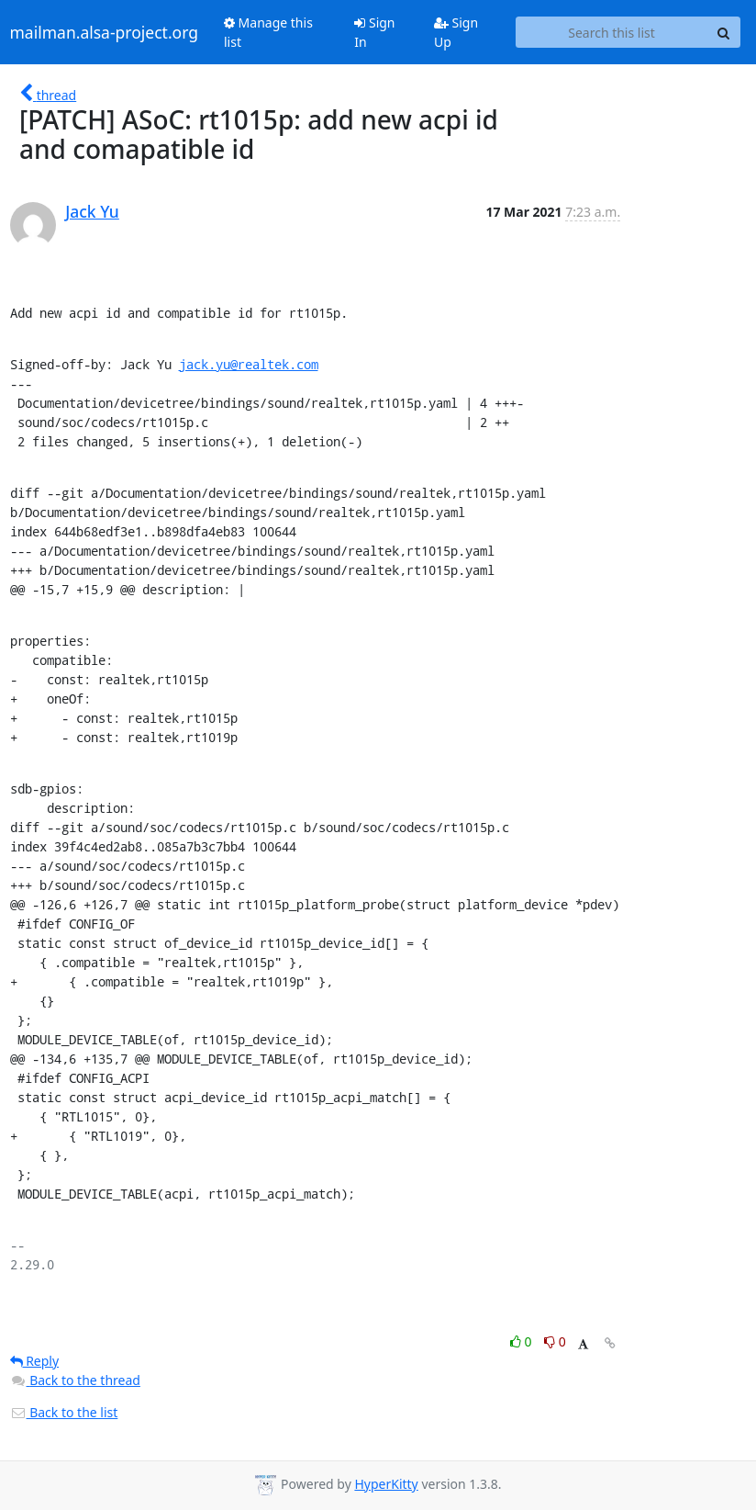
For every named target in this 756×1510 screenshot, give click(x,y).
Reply (35, 1360)
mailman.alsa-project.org (104, 32)
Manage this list (268, 32)
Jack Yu (92, 211)
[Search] (723, 32)
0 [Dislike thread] (555, 1341)
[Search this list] (612, 32)
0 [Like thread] (522, 1341)
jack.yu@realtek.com (248, 364)
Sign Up (456, 32)
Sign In (374, 32)
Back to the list (64, 1412)
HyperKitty (385, 1484)
